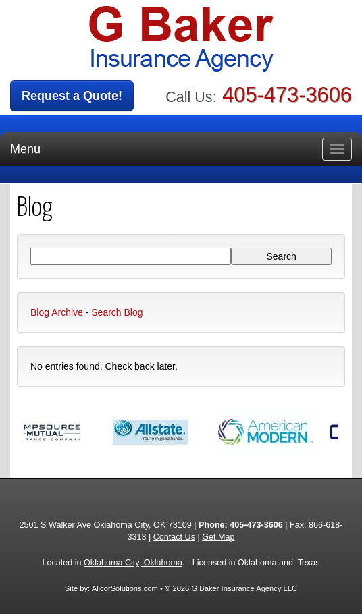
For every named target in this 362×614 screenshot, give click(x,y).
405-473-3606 (287, 95)
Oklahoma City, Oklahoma (133, 562)
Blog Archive (56, 312)
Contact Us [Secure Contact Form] (174, 537)
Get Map (218, 537)
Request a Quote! (72, 96)
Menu (25, 149)
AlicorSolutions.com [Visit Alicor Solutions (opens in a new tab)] (125, 588)
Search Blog (117, 312)
